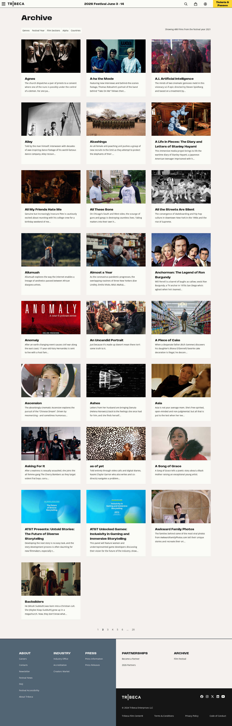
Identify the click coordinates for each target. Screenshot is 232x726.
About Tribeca (26, 696)
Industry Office (61, 658)
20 (133, 629)
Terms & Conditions (164, 715)
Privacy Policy (191, 715)
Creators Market (62, 671)
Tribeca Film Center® (132, 715)
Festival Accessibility (29, 690)
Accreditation (60, 665)
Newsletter (24, 671)
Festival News (26, 677)
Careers (23, 658)
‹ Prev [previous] (23, 630)
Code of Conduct (218, 715)
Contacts (23, 665)
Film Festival (180, 658)
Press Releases (92, 665)
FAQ (21, 684)
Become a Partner (131, 658)
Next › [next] (208, 630)
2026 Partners (129, 665)
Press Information (94, 658)
